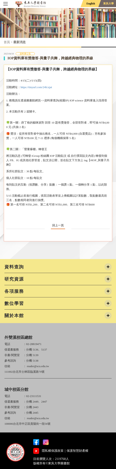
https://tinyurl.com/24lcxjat (36, 87)
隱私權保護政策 (53, 450)
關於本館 (14, 315)
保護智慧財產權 (77, 450)
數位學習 (14, 303)
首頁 (7, 42)
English (90, 3)
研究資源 (14, 279)
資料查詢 (14, 267)
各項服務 (14, 291)
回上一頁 (58, 225)
